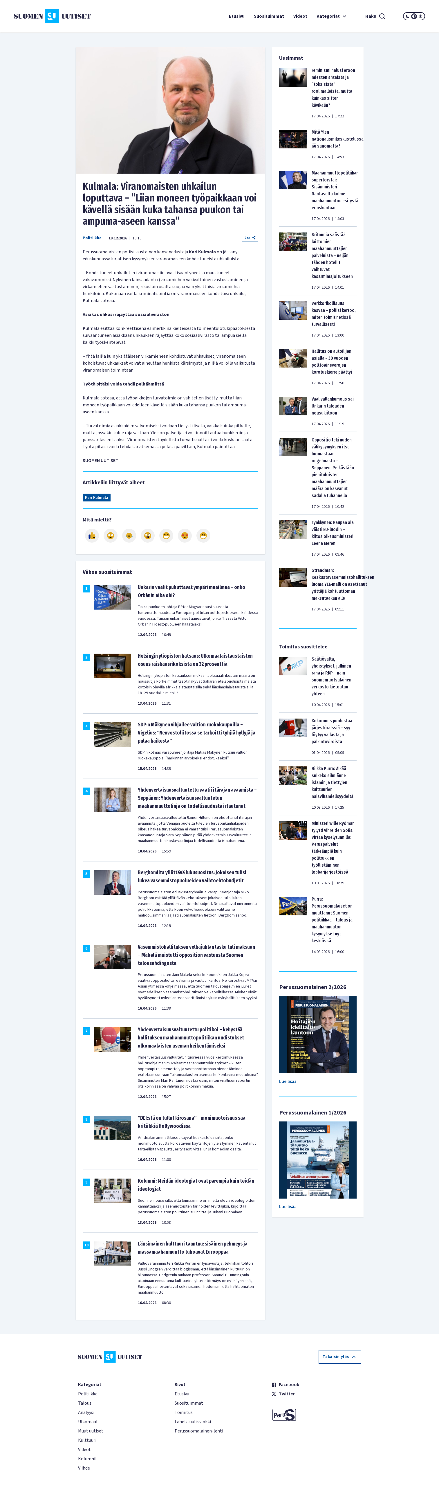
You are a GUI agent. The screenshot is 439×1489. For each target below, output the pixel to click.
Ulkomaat (88, 1422)
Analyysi (86, 1412)
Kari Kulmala (96, 498)
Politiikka (92, 238)
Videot (300, 16)
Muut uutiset (90, 1431)
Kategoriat (332, 16)
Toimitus (184, 1412)
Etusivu (237, 16)
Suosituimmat (269, 16)
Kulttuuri (87, 1440)
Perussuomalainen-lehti (199, 1431)
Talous (84, 1403)
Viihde (84, 1468)
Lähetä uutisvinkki (193, 1422)
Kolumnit (87, 1459)
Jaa (250, 237)
